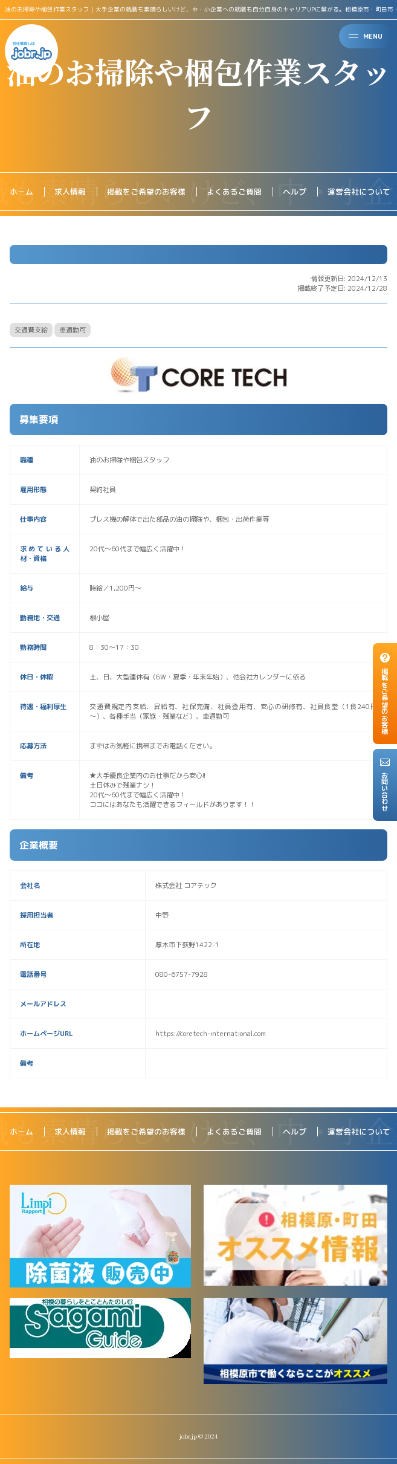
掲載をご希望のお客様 (146, 191)
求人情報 (70, 191)
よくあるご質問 (234, 191)
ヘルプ (294, 191)
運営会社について (359, 191)
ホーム (21, 191)
